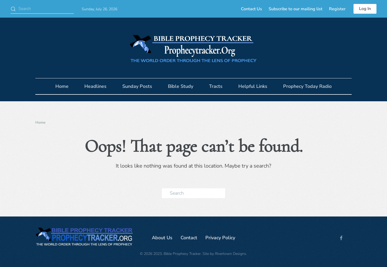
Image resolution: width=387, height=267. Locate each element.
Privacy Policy (220, 238)
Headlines (95, 86)
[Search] (42, 9)
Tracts (215, 86)
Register (337, 9)
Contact (189, 238)
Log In (365, 9)
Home (62, 86)
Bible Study (180, 86)
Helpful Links (252, 86)
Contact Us (251, 9)
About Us (162, 238)
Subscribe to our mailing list (295, 9)
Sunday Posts (137, 86)
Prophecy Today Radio (307, 86)
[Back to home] (193, 48)
